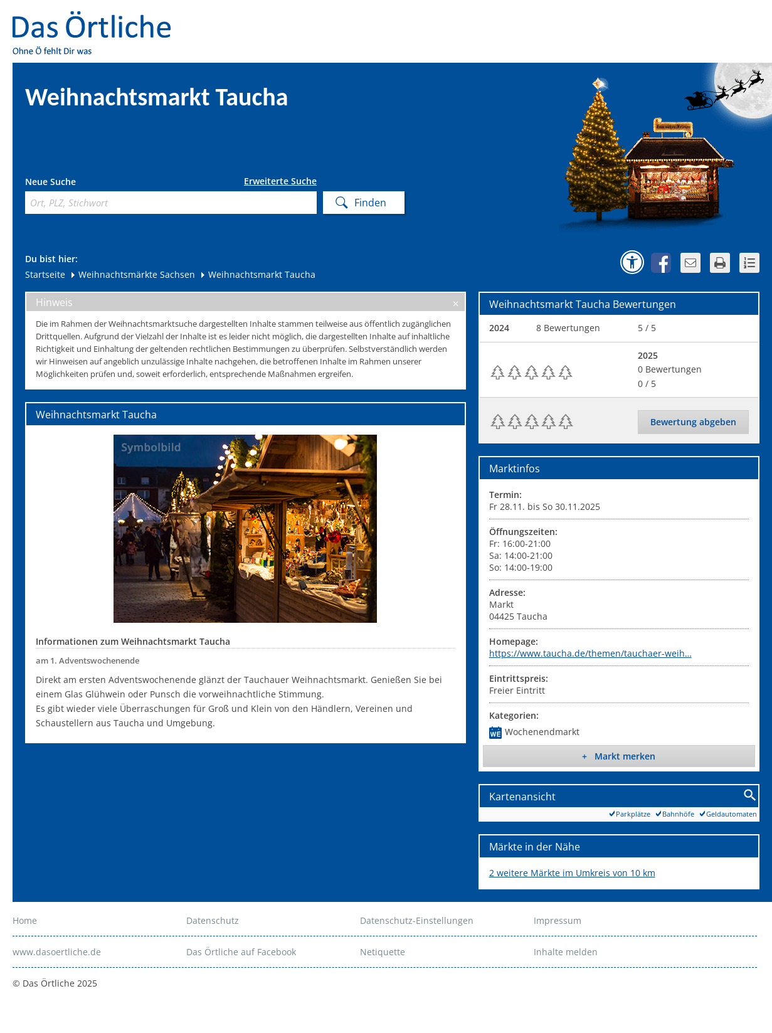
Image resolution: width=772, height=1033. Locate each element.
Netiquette (382, 952)
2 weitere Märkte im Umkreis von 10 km (572, 873)
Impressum (557, 920)
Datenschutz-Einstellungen (416, 920)
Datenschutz (212, 920)
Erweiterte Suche (280, 181)
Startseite (45, 274)
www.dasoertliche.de (57, 952)
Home (25, 920)
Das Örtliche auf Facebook (241, 952)
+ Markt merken (618, 756)
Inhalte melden (566, 952)
